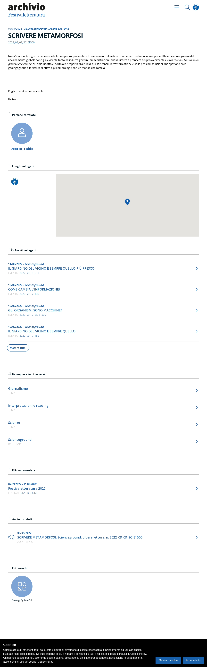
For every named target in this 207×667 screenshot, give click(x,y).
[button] (127, 201)
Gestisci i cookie (168, 660)
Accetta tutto (193, 660)
